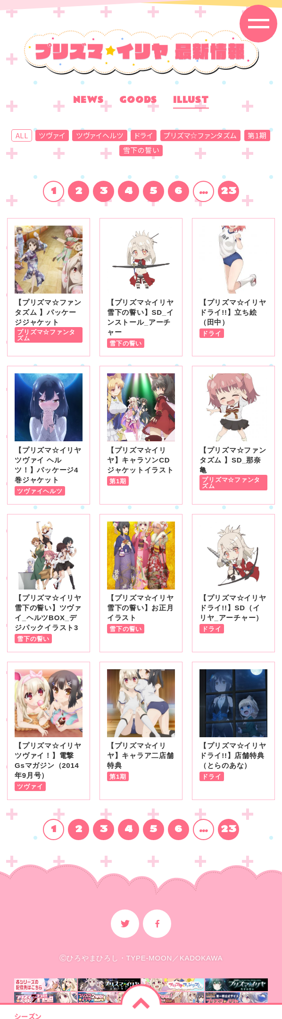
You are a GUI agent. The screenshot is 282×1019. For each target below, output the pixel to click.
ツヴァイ (52, 135)
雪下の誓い (141, 150)
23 (229, 191)
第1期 (257, 135)
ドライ (143, 135)
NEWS (88, 101)
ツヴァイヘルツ (100, 135)
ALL (22, 135)
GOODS (138, 101)
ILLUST (191, 101)
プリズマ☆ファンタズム (200, 135)
